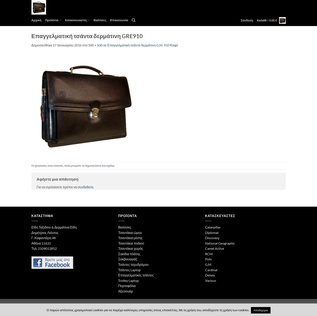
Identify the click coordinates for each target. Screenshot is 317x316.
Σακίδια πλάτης (129, 254)
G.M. (208, 264)
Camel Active (214, 248)
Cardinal (211, 270)
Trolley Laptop (128, 280)
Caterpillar (213, 227)
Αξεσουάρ (125, 291)
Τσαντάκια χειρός (130, 248)
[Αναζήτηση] (133, 20)
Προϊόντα (53, 20)
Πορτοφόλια (127, 286)
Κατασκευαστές (77, 20)
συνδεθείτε (86, 187)
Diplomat (212, 233)
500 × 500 (95, 45)
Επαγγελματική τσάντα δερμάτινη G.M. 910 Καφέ (142, 45)
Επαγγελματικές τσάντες (136, 275)
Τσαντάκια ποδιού (131, 243)
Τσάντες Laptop (129, 270)
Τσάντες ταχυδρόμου (133, 264)
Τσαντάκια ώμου (130, 233)
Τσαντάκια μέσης (130, 238)
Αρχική (36, 20)
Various (210, 280)
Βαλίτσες (100, 20)
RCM (209, 254)
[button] (247, 20)
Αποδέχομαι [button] (260, 310)
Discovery (212, 238)
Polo (208, 259)
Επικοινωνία (119, 20)
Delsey (210, 275)
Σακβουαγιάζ (127, 259)
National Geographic (220, 243)
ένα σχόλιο (108, 165)
